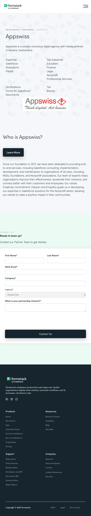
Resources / (13, 30)
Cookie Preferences (54, 472)
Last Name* (53, 255)
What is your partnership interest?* (23, 300)
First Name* (11, 255)
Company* (10, 278)
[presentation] (26, 318)
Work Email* (11, 266)
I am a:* (9, 289)
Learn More (13, 152)
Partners (28, 30)
